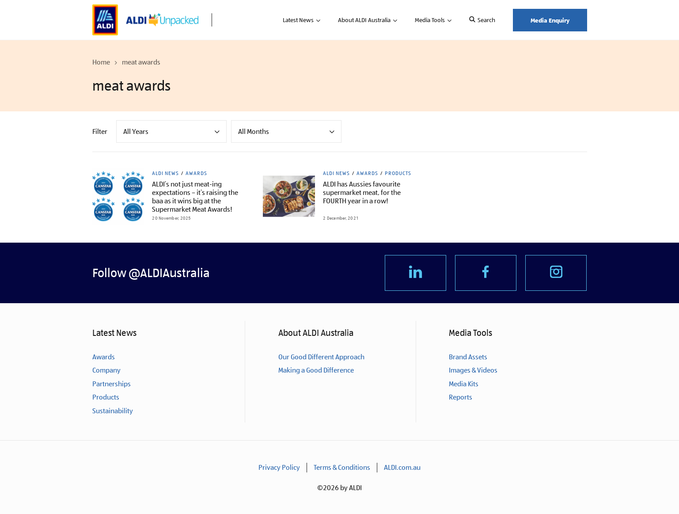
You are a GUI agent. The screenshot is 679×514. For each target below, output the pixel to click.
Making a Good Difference (316, 370)
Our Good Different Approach (321, 357)
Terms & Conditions (342, 467)
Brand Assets (468, 357)
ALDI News (165, 173)
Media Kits (463, 384)
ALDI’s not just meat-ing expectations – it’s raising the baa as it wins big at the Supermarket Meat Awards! (195, 196)
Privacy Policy (279, 467)
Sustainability (112, 411)
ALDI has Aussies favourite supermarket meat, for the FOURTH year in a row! (362, 192)
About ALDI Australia (364, 19)
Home (101, 62)
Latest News (298, 19)
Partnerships (111, 384)
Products (398, 173)
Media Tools (430, 19)
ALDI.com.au (402, 467)
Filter (99, 131)
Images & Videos (473, 370)
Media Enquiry (550, 20)
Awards (196, 173)
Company (106, 370)
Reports (460, 397)
